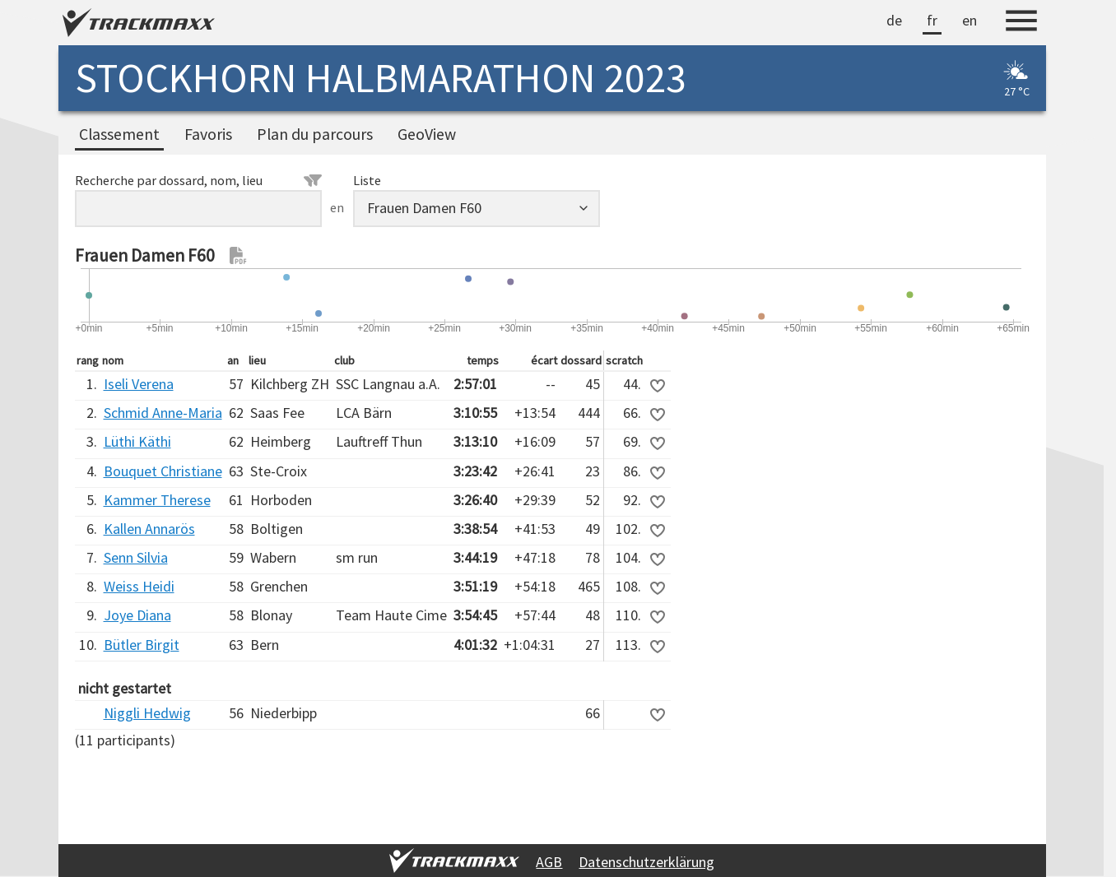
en (969, 20)
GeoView (427, 134)
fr (932, 20)
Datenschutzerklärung (646, 861)
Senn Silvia (136, 557)
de (894, 20)
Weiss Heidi (139, 586)
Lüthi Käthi (137, 441)
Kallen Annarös (149, 528)
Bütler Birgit (141, 644)
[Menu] (1021, 23)
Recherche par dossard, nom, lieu (198, 180)
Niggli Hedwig (147, 712)
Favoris (208, 134)
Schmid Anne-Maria (163, 412)
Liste (367, 180)
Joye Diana (137, 615)
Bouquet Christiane (163, 471)
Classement (119, 134)
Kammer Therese (157, 499)
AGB (549, 861)
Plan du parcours (315, 134)
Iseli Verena (139, 383)
